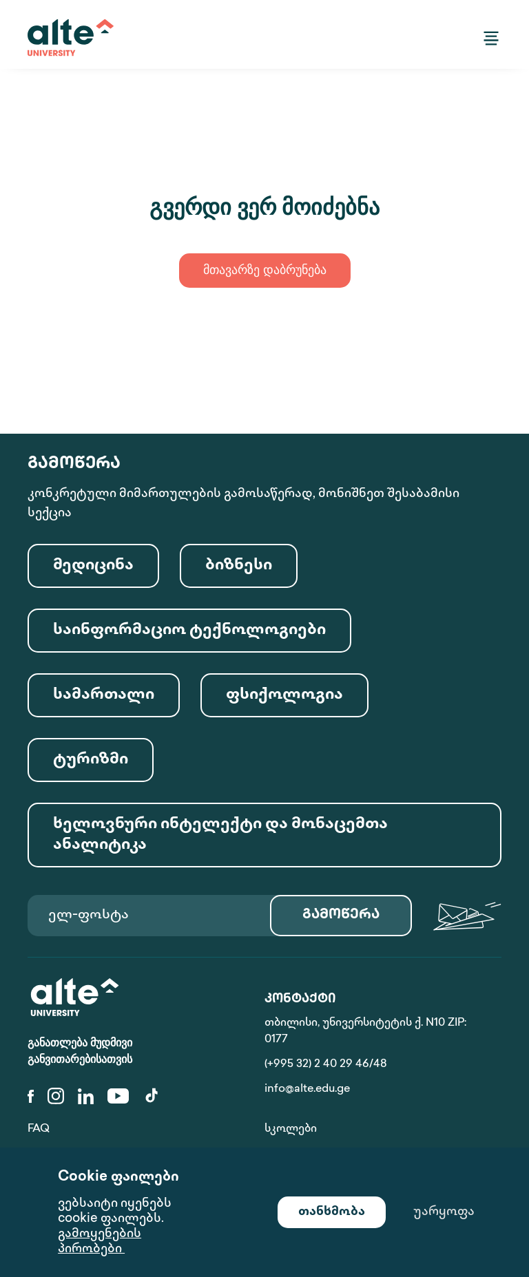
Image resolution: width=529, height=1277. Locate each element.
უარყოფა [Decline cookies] (444, 1211)
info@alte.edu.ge (307, 1089)
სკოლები (290, 1129)
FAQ (39, 1129)
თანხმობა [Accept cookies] (331, 1211)
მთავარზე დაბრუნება (264, 271)
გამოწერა (341, 915)
